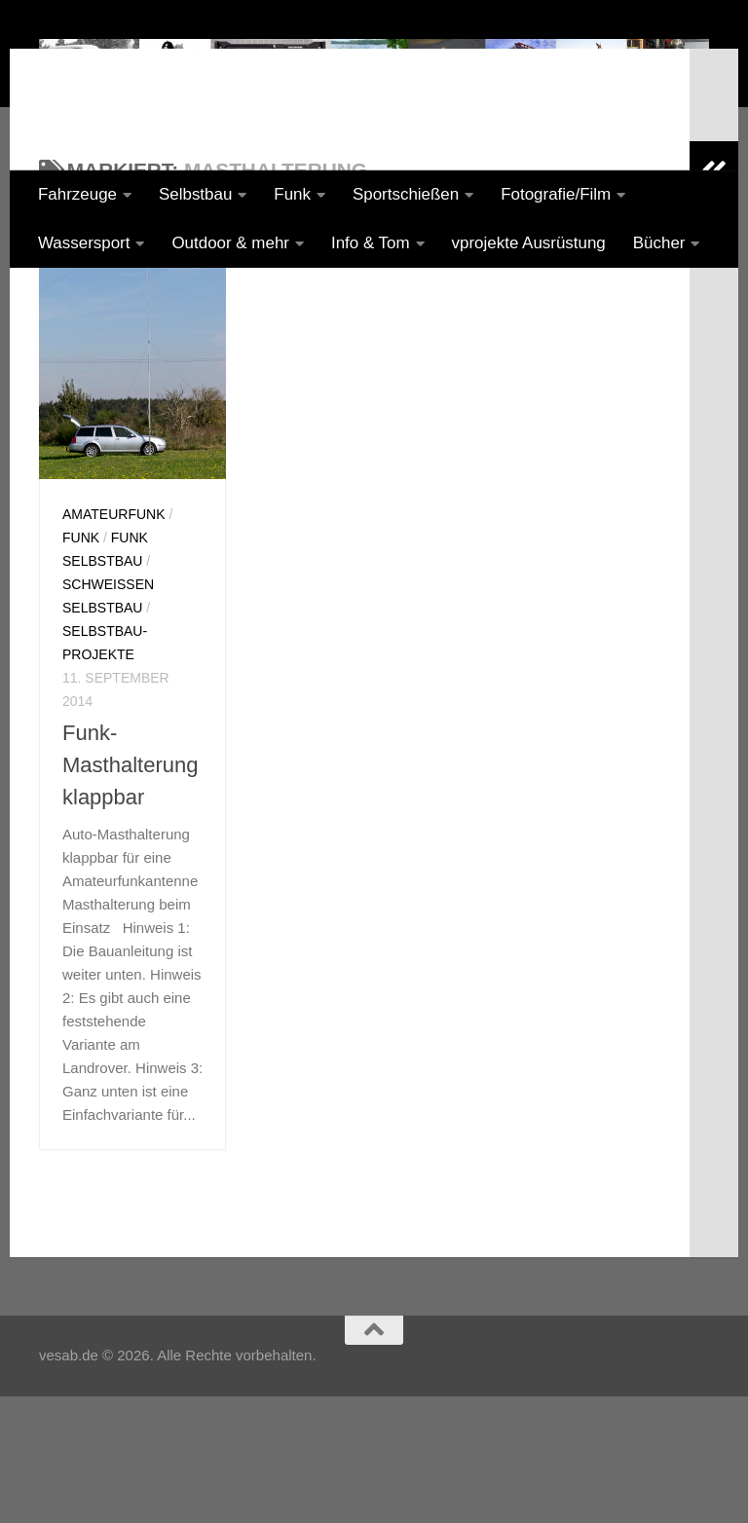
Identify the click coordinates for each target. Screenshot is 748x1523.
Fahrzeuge (77, 194)
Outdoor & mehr (230, 243)
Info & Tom (370, 243)
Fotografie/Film (556, 194)
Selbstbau (195, 194)
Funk (292, 194)
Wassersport (84, 243)
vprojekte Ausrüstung (529, 243)
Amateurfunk (114, 676)
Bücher (659, 243)
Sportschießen (406, 194)
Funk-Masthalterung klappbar (130, 926)
